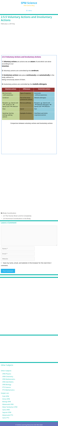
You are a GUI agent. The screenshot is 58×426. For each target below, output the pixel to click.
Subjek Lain (5, 393)
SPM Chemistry (7, 376)
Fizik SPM (5, 396)
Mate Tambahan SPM (9, 407)
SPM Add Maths (7, 382)
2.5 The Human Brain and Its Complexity (17, 216)
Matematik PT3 (7, 415)
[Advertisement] (29, 40)
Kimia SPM (6, 399)
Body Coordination (9, 213)
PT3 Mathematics (8, 390)
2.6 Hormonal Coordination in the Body (17, 219)
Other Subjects (6, 371)
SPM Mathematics (8, 379)
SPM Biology (6, 385)
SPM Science (29, 3)
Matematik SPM (7, 404)
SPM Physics (6, 374)
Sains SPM (6, 410)
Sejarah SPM (6, 412)
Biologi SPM (6, 402)
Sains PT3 (5, 418)
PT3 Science (6, 387)
